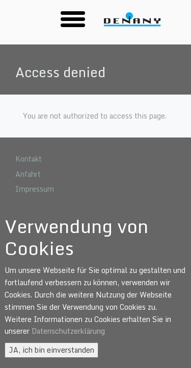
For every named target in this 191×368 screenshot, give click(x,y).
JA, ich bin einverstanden (51, 350)
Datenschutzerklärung (68, 331)
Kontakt (28, 159)
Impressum (34, 189)
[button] (73, 18)
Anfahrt (28, 174)
